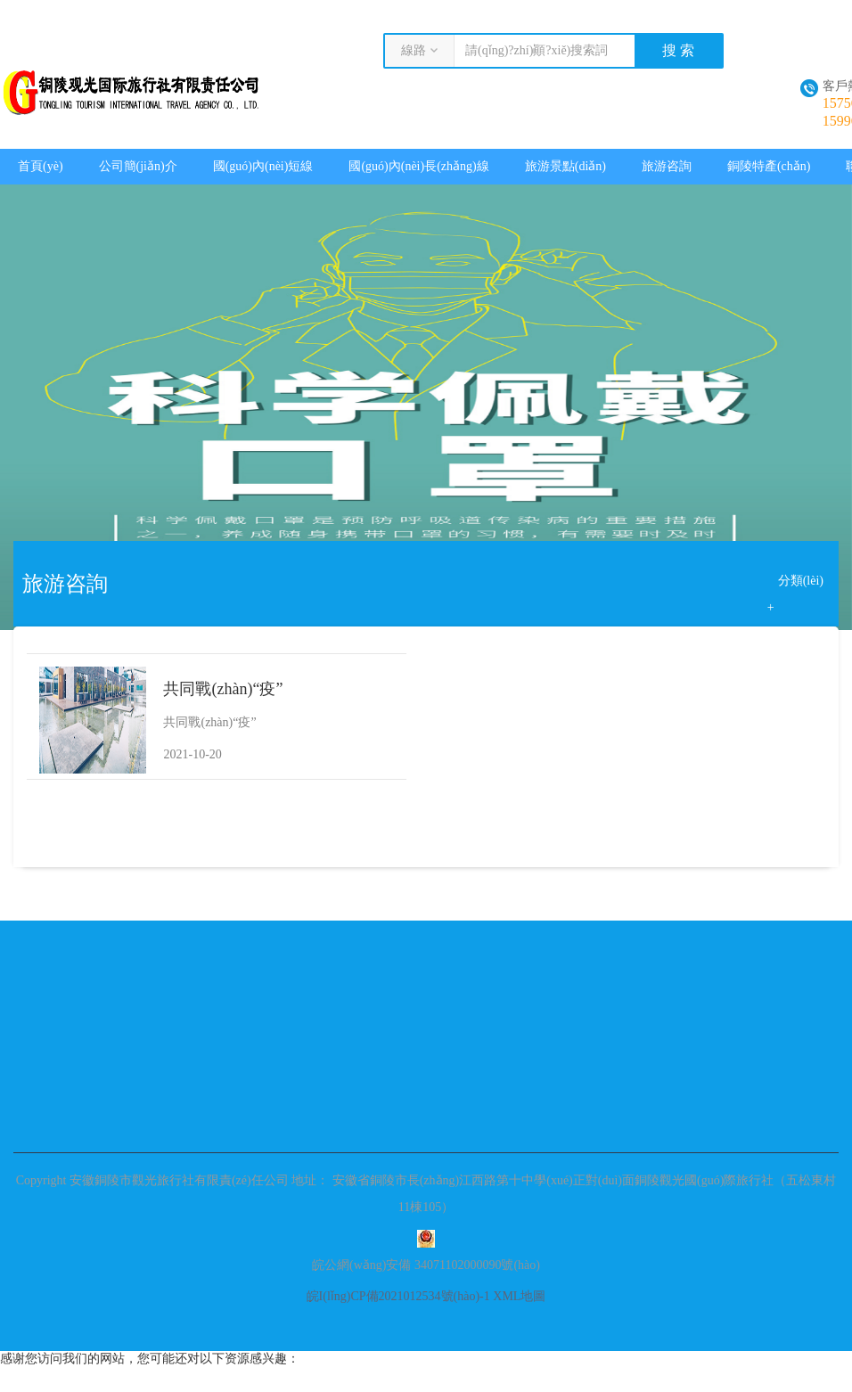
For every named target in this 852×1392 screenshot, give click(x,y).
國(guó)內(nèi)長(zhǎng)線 (418, 166)
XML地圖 (519, 1296)
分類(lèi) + (795, 584)
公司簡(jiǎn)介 (138, 166)
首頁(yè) (40, 166)
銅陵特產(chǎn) (769, 166)
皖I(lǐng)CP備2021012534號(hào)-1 (398, 1296)
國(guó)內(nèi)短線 (263, 166)
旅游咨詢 (667, 166)
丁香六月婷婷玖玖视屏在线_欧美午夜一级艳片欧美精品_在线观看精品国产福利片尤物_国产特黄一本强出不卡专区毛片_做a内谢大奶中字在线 (334, 7)
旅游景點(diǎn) (565, 166)
